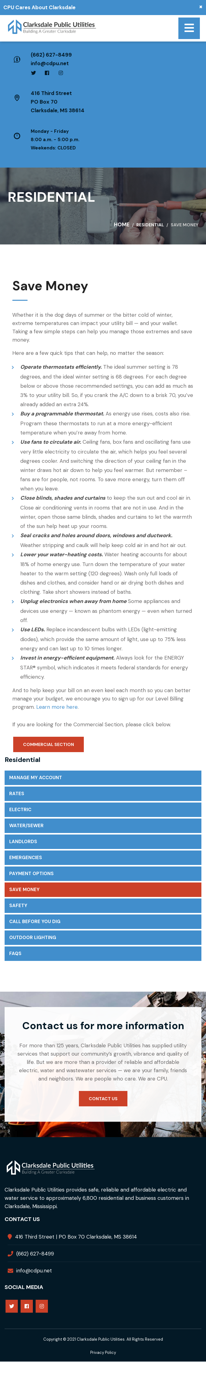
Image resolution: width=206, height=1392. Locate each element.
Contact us (103, 1098)
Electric (20, 810)
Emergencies (25, 858)
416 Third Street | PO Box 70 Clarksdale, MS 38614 (76, 1236)
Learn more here (57, 707)
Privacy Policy (103, 1352)
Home (122, 224)
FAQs (15, 953)
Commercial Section (48, 744)
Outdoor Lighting (32, 937)
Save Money (24, 889)
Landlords (23, 842)
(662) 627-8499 (51, 54)
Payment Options (31, 873)
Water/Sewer (26, 826)
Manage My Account (35, 778)
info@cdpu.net (50, 63)
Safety (18, 905)
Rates (16, 794)
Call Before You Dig (34, 921)
